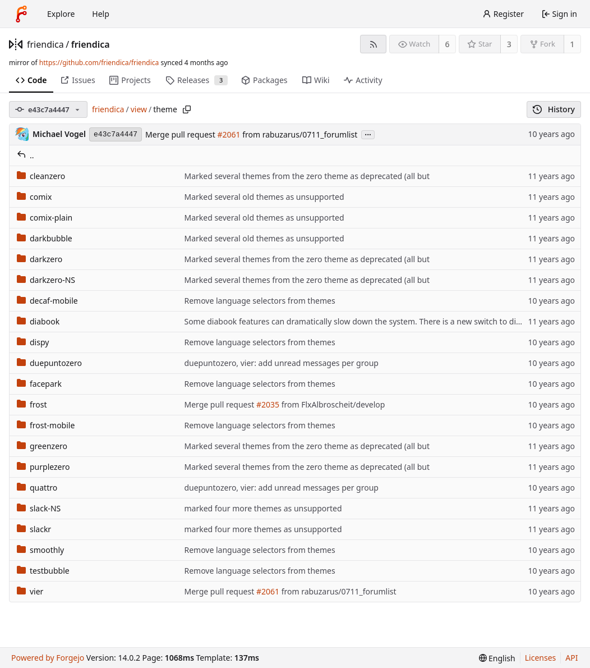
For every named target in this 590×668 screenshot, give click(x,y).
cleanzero (41, 176)
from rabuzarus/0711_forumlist (299, 134)
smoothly (40, 550)
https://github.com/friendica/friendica (99, 62)
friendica (45, 44)
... (368, 134)
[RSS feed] (373, 44)
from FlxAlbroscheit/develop (332, 404)
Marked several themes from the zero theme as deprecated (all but (307, 176)
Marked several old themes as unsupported (264, 196)
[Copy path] (187, 109)
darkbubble (44, 238)
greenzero (42, 446)
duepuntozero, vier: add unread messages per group (281, 363)
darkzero (39, 259)
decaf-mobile (47, 300)
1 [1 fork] (572, 44)
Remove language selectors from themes (259, 300)
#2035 (267, 404)
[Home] (21, 14)
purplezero (43, 466)
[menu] (497, 658)
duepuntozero (49, 363)
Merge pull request (181, 134)
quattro (37, 487)
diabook (38, 321)
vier (30, 591)
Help (100, 13)
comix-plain (44, 217)
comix (34, 196)
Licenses (540, 657)
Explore (61, 13)
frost (32, 404)
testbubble (43, 570)
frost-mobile (46, 425)
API (571, 657)
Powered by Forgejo (47, 657)
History (554, 109)
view (139, 109)
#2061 (229, 134)
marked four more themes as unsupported (263, 508)
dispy (33, 342)
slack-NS (39, 508)
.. (25, 155)
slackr (34, 529)
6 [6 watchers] (447, 44)
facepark (39, 383)
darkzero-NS (46, 279)
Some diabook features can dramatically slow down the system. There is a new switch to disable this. (368, 321)
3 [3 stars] (509, 44)
